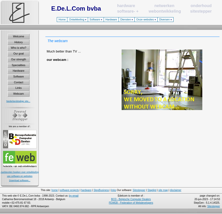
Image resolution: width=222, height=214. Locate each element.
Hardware (111, 19)
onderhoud (201, 6)
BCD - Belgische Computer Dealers (131, 199)
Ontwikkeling (77, 19)
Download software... (19, 180)
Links (18, 87)
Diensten (126, 19)
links (113, 190)
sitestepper (201, 11)
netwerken (164, 6)
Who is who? (18, 47)
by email (73, 195)
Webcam (18, 93)
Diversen (165, 19)
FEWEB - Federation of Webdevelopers (131, 202)
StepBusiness (101, 190)
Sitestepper (139, 190)
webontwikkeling (165, 11)
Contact (18, 82)
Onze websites (146, 19)
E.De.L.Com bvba (76, 8)
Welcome (18, 36)
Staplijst (152, 190)
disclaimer (175, 190)
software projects (69, 190)
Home (62, 19)
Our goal (18, 53)
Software (96, 19)
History (18, 42)
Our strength (18, 59)
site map (163, 190)
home (54, 190)
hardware (126, 6)
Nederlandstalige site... (18, 101)
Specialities (18, 65)
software (125, 11)
